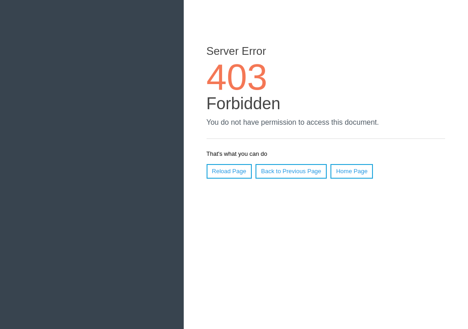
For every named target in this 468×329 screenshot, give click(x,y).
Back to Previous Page (291, 171)
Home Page (351, 171)
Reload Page (229, 171)
